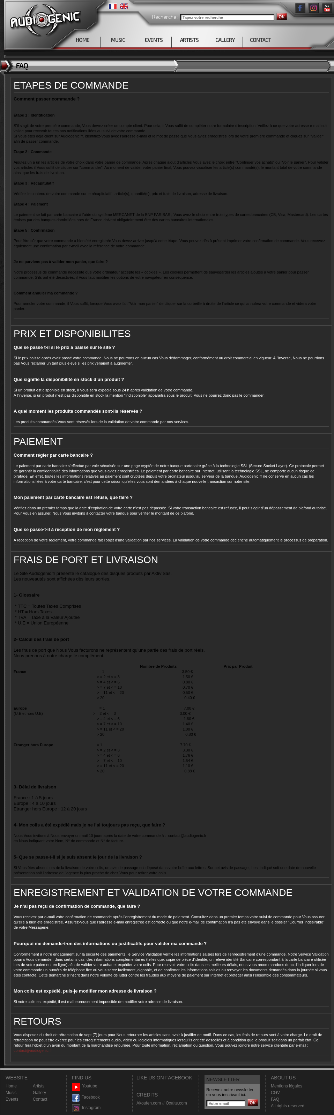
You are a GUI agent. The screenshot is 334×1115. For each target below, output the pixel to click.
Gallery (39, 1092)
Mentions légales (286, 1086)
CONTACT (260, 40)
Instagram (86, 1108)
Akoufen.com (148, 1103)
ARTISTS (189, 40)
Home (11, 1086)
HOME (82, 40)
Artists (38, 1086)
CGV (275, 1092)
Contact (40, 1099)
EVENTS (154, 40)
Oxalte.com (176, 1103)
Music (11, 1092)
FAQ (275, 1099)
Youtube (84, 1086)
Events (12, 1099)
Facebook (86, 1097)
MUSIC (118, 40)
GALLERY (225, 40)
